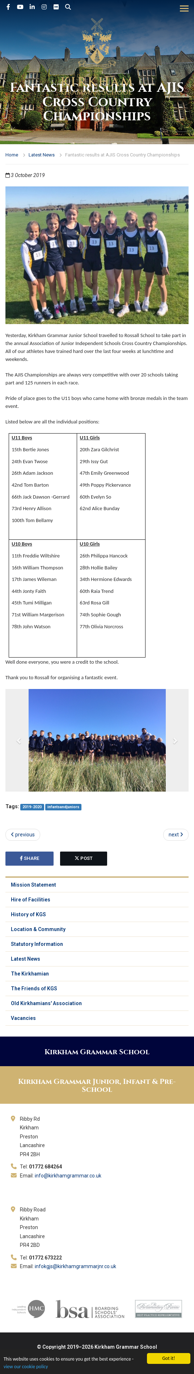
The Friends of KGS (34, 988)
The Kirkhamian (30, 974)
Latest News (42, 155)
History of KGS (28, 914)
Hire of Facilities (30, 900)
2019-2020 (32, 807)
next (176, 834)
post (84, 858)
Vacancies (23, 1018)
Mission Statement (33, 885)
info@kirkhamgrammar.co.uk (68, 1176)
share (29, 858)
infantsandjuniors (63, 807)
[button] (19, 740)
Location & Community (38, 929)
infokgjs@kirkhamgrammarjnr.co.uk (75, 1266)
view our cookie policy (26, 1367)
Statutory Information (37, 944)
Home (11, 155)
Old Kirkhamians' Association (46, 1003)
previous (23, 834)
